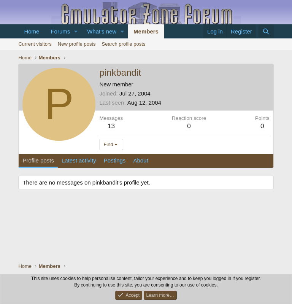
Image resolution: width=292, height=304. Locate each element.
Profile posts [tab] (38, 160)
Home (31, 31)
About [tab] (140, 160)
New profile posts (77, 44)
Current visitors (34, 44)
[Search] (266, 31)
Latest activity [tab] (79, 160)
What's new (101, 31)
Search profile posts (124, 44)
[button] (76, 31)
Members (146, 31)
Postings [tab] (115, 160)
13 (111, 126)
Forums (60, 31)
